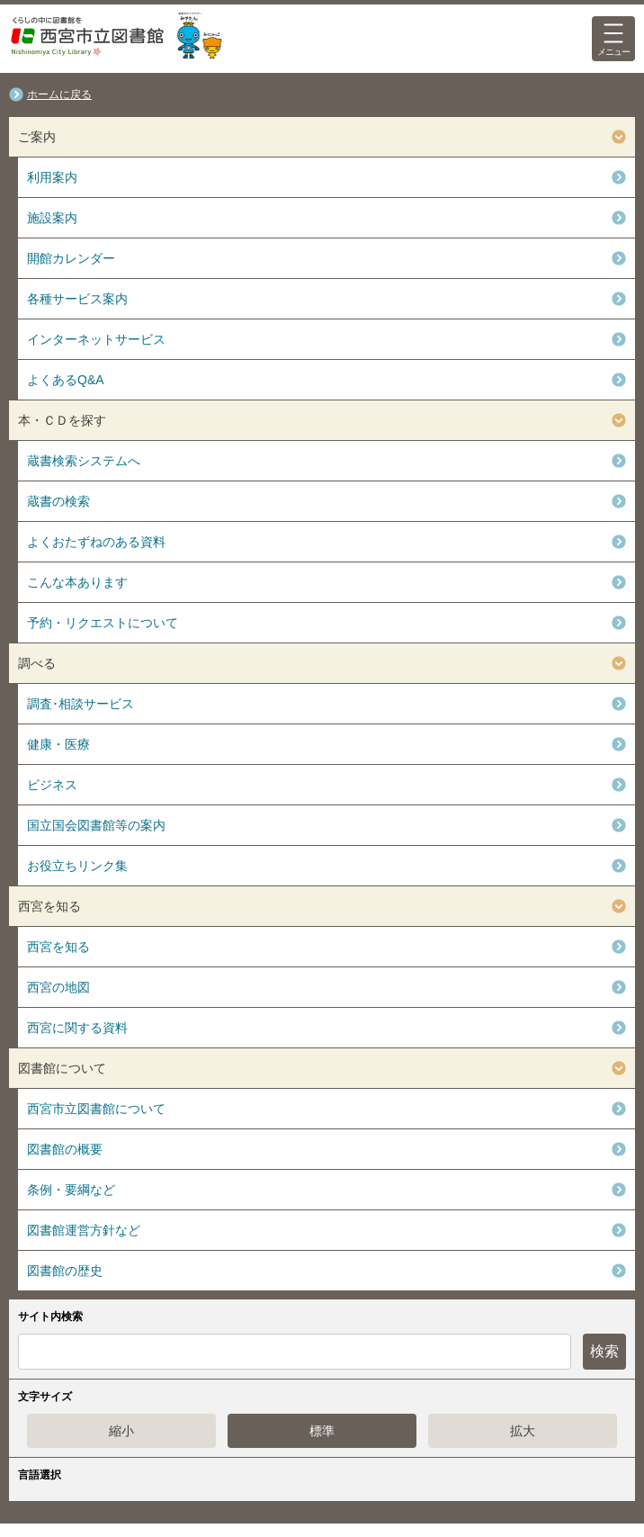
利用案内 (52, 177)
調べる (37, 663)
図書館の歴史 (65, 1270)
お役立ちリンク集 (77, 865)
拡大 (522, 1431)
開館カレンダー (71, 258)
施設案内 (52, 218)
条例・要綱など (71, 1189)
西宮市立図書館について (96, 1108)
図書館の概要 (65, 1149)
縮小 (121, 1431)
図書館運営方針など (83, 1230)
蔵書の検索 (58, 501)
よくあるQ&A (65, 380)
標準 (322, 1431)
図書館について (62, 1068)
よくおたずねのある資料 (96, 542)
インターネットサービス (96, 339)
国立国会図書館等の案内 (96, 825)
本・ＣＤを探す (62, 420)
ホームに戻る (59, 94)
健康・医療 (58, 744)
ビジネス (52, 784)
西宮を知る (49, 906)
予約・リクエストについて (102, 623)
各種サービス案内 (77, 299)
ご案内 (37, 137)
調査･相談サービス (80, 704)
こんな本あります (77, 582)
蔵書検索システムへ (83, 461)
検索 (604, 1351)
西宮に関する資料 (77, 1027)
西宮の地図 (58, 987)
